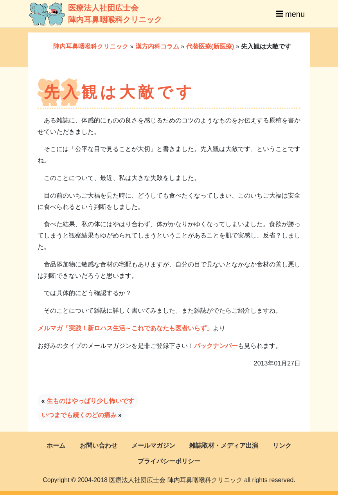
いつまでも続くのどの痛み (79, 415)
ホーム (56, 445)
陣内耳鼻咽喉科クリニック (90, 46)
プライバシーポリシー (169, 461)
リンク (282, 445)
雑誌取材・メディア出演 (223, 445)
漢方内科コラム (157, 46)
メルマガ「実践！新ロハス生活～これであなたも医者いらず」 (125, 328)
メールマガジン (153, 445)
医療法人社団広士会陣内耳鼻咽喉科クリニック (83, 13)
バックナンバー (216, 345)
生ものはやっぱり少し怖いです (90, 401)
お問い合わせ (98, 445)
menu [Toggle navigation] (290, 13)
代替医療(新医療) (210, 46)
